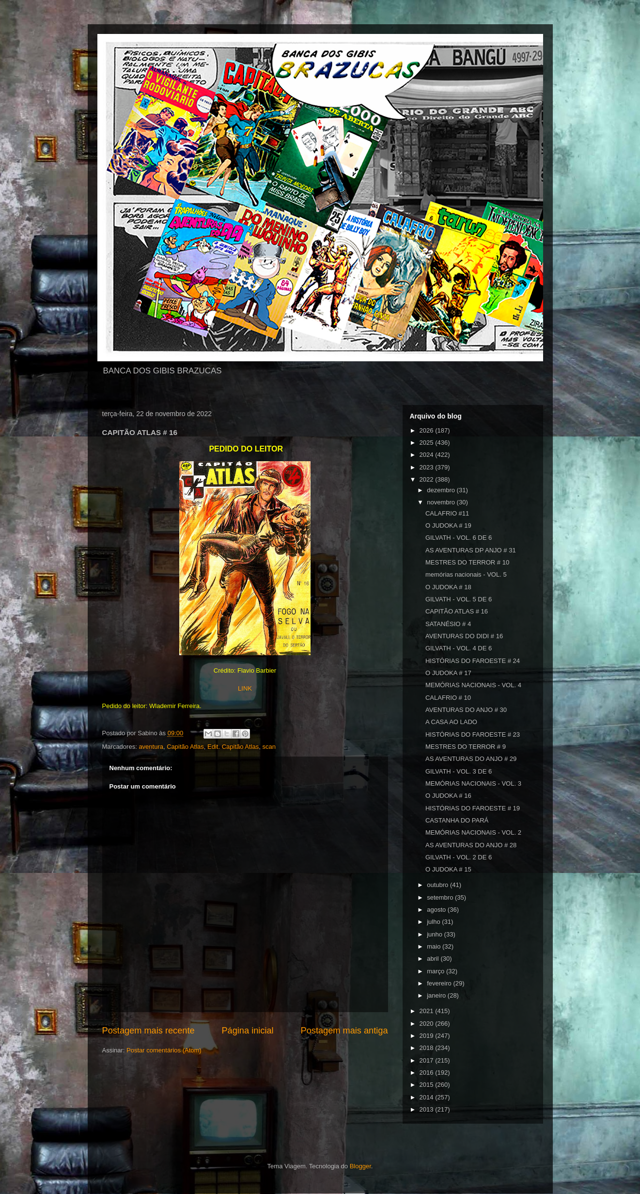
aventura (151, 746)
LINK (245, 688)
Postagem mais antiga (344, 1030)
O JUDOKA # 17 (448, 673)
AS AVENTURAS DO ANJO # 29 (470, 758)
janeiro (437, 995)
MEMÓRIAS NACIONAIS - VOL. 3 (473, 783)
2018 (428, 1047)
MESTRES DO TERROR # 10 (467, 562)
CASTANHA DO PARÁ (456, 820)
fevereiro (440, 983)
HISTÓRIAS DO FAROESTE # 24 (472, 660)
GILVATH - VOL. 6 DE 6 (458, 537)
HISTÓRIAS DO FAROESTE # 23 (472, 734)
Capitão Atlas (185, 746)
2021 (428, 1011)
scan (269, 746)
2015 (428, 1084)
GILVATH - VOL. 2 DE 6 (458, 857)
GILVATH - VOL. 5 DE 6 (458, 599)
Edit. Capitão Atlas (233, 746)
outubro (438, 884)
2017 (428, 1060)
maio (434, 946)
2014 (428, 1097)
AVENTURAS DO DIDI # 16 (464, 636)
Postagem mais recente (148, 1030)
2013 (428, 1109)
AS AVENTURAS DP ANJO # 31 (470, 550)
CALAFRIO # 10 (448, 697)
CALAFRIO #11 (447, 513)
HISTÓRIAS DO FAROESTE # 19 (472, 808)
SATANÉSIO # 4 (448, 624)
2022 (428, 479)
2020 (428, 1023)
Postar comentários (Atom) (164, 1050)
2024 (428, 454)
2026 (428, 430)
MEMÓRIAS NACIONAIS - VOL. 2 (473, 832)
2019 (428, 1035)
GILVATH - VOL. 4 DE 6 (458, 648)
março (436, 971)
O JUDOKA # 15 (448, 869)
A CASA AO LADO (451, 722)
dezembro (441, 490)
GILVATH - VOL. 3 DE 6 (458, 771)
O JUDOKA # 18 (448, 587)
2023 (428, 467)
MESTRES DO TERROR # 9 (465, 746)
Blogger (360, 1166)
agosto (437, 909)
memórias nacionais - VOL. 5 (466, 574)
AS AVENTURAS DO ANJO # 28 (470, 845)
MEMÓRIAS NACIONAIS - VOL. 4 (473, 685)
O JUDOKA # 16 (448, 795)
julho (434, 921)
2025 (428, 442)
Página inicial (247, 1030)
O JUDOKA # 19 (448, 525)
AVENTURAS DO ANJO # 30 (466, 709)
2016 (428, 1072)
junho (435, 934)
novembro (441, 502)
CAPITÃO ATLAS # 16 (456, 611)
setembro (441, 897)
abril (433, 958)
